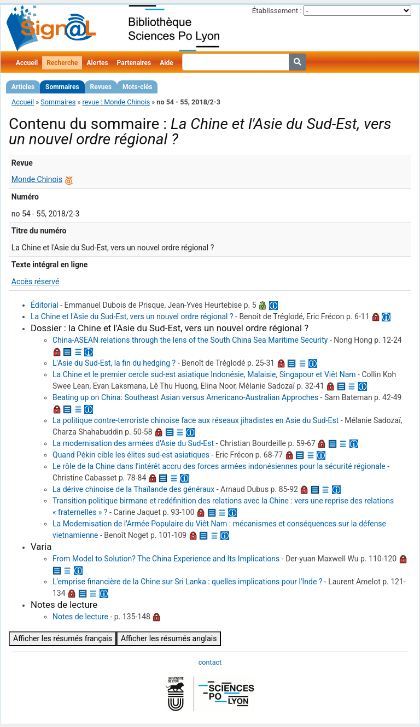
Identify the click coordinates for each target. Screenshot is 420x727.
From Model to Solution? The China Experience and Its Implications (165, 558)
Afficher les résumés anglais (169, 638)
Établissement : (277, 11)
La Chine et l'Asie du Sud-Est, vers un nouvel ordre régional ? (132, 316)
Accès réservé (35, 281)
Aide (166, 63)
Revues (101, 87)
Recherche (62, 63)
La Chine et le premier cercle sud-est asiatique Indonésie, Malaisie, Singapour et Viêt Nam (204, 374)
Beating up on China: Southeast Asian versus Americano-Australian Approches (185, 397)
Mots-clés (137, 87)
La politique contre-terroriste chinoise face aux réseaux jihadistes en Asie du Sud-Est (195, 420)
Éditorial (45, 305)
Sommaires (62, 87)
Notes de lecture (80, 616)
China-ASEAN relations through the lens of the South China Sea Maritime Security (190, 340)
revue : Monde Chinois (116, 102)
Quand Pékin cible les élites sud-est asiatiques (130, 454)
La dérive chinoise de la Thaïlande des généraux (133, 489)
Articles (22, 87)
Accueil (27, 63)
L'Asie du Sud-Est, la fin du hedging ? (114, 363)
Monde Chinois (36, 179)
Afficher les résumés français (62, 638)
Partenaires (134, 63)
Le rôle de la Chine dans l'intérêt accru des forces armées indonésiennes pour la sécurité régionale (219, 466)
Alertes (97, 63)
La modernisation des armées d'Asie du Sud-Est (133, 443)
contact (210, 662)
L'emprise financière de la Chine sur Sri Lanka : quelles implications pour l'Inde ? (187, 581)
